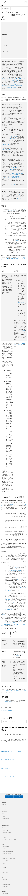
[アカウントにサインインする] (25, 2)
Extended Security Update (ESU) (9, 136)
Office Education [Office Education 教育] (5, 856)
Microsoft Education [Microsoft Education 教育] (5, 846)
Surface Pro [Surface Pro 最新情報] (4, 804)
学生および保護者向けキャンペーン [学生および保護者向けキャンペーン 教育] (8, 860)
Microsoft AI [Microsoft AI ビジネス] (4, 870)
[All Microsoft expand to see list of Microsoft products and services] (2, 2)
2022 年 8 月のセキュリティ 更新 (13, 259)
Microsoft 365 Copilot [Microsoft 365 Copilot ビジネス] (6, 884)
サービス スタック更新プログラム (13, 623)
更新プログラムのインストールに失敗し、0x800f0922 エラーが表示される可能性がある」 (13, 78)
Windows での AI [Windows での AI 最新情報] (5, 816)
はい (9, 796)
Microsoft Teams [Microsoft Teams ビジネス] (5, 886)
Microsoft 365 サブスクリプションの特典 (11, 751)
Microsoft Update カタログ (15, 570)
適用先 (3, 19)
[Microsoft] (14, 1)
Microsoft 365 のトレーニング (8, 759)
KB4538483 (8, 599)
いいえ (18, 796)
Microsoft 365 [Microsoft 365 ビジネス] (4, 879)
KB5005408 (8, 252)
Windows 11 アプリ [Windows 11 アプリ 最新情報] (5, 820)
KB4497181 (6, 144)
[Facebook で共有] (2, 707)
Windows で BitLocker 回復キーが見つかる (12, 86)
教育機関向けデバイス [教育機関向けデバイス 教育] (6, 848)
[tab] (7, 735)
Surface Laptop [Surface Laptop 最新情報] (4, 806)
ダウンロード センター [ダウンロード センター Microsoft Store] (6, 830)
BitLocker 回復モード (15, 83)
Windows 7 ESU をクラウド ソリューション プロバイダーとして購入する (13, 176)
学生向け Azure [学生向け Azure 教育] (4, 863)
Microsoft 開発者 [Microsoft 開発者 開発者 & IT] (5, 893)
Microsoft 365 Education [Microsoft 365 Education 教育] (6, 853)
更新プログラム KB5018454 (19, 344)
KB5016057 (4, 614)
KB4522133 (12, 139)
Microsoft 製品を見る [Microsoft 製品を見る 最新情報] (6, 818)
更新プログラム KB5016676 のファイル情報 (16, 691)
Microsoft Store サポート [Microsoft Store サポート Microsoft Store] (6, 832)
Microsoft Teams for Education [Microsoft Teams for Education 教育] (7, 851)
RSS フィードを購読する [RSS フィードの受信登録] (8, 710)
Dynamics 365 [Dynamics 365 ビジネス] (4, 877)
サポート (3, 5)
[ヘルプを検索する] (5, 2)
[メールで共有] (9, 707)
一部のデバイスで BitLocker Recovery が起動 (11, 85)
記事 (20, 194)
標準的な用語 (8, 701)
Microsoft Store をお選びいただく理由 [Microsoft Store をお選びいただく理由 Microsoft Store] (9, 839)
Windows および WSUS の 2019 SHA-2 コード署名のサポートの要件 (16, 589)
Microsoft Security (5, 768)
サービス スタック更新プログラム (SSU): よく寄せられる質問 (13, 624)
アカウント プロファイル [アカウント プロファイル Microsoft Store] (6, 827)
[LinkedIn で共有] (5, 707)
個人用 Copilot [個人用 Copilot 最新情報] (4, 813)
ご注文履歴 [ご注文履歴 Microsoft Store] (4, 837)
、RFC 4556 (17, 240)
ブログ (23, 330)
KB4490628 (16, 567)
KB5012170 (9, 63)
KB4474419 (19, 579)
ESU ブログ (13, 184)
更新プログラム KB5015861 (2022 (14, 209)
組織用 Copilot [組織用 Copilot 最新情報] (4, 811)
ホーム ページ (20, 198)
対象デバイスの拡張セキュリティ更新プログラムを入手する (13, 174)
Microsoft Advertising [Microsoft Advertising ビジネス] (6, 881)
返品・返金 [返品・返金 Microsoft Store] (4, 834)
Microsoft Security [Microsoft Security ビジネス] (5, 872)
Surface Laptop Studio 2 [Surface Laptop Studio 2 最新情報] (6, 809)
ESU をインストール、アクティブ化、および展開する (13, 168)
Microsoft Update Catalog (18, 655)
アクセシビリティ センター (7, 776)
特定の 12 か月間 (6, 149)
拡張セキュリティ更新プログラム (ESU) (13, 504)
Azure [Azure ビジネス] (3, 874)
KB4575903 (12, 602)
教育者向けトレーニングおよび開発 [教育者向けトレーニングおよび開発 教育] (8, 858)
